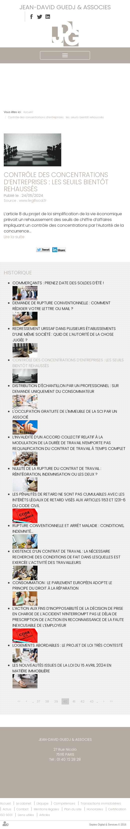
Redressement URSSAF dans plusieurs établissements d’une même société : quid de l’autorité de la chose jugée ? (64, 334)
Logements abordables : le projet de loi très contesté (67, 645)
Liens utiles (26, 815)
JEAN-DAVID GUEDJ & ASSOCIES (65, 7)
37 (38, 701)
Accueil (28, 112)
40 (65, 701)
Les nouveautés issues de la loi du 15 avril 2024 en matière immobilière (61, 668)
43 (92, 701)
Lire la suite (14, 237)
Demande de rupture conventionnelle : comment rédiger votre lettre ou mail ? (61, 305)
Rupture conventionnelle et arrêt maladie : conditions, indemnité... (68, 528)
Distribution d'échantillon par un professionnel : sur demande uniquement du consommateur (65, 388)
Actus (7, 809)
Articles (44, 815)
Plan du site (73, 809)
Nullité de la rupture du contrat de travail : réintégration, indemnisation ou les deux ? (56, 471)
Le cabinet (23, 803)
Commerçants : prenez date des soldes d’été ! (58, 283)
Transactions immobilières (100, 803)
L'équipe (42, 803)
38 (47, 701)
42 (82, 701)
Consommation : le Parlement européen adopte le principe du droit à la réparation (62, 585)
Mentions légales (46, 809)
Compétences (64, 803)
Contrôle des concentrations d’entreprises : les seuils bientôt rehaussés (56, 117)
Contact (22, 809)
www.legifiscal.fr (32, 200)
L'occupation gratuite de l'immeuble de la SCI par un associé (64, 414)
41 (73, 701)
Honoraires (95, 809)
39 (56, 701)
